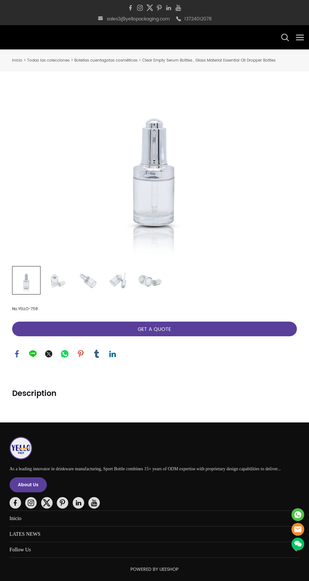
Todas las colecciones (48, 60)
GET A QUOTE (154, 329)
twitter (49, 354)
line (33, 354)
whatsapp (65, 354)
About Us (28, 484)
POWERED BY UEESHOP (154, 569)
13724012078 (198, 19)
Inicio (17, 60)
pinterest (80, 354)
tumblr (96, 354)
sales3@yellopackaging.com (138, 19)
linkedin (112, 354)
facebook (17, 354)
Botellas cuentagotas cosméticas (105, 60)
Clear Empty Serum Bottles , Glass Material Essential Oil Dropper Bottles (209, 60)
